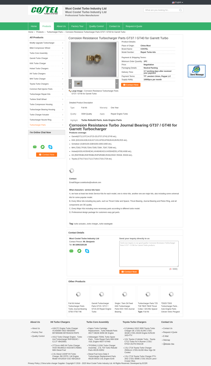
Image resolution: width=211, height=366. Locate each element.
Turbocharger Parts (55, 32)
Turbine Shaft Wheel (38, 99)
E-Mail (166, 336)
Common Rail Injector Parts (41, 89)
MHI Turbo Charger (38, 79)
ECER (144, 363)
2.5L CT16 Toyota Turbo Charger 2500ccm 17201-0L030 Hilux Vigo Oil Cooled (139, 350)
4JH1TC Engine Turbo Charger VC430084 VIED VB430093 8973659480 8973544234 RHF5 (65, 330)
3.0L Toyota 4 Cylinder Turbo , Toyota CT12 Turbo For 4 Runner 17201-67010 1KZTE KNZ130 (139, 341)
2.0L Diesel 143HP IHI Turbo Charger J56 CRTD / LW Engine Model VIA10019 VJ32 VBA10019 (66, 356)
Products (46, 26)
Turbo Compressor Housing (41, 104)
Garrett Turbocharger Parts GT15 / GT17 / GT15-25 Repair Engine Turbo (101, 307)
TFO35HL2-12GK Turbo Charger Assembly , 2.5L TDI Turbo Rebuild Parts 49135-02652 (102, 347)
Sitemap (166, 340)
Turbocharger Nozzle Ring (40, 120)
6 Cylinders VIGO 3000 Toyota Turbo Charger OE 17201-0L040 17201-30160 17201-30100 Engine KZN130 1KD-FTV (139, 331)
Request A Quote (134, 26)
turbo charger (92, 224)
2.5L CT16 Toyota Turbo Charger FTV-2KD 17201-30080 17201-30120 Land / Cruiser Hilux (140, 358)
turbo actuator (80, 224)
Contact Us (114, 26)
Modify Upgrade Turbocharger (42, 43)
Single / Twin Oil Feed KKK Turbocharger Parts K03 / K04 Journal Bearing (124, 307)
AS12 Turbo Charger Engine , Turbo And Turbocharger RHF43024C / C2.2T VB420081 (67, 339)
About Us (61, 26)
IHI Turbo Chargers (38, 74)
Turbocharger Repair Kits (40, 94)
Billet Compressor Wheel (40, 48)
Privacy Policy (34, 363)
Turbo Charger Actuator (39, 115)
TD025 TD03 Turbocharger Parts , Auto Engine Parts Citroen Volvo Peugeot (170, 307)
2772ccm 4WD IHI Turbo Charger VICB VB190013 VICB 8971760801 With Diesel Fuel (67, 347)
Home (34, 26)
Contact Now (132, 85)
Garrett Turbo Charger (39, 58)
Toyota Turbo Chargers (39, 84)
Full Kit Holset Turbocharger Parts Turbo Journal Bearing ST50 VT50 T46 (77, 307)
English (178, 2)
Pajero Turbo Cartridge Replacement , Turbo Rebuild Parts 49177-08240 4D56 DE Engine (102, 330)
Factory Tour (77, 26)
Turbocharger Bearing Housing (42, 109)
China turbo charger (49, 363)
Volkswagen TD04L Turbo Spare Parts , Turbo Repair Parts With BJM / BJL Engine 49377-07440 (103, 339)
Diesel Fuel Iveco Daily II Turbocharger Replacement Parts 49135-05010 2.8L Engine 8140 (102, 356)
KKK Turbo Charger (38, 63)
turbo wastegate (106, 224)
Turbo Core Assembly (39, 53)
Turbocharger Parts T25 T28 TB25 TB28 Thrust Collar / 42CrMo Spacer (148, 306)
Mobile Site (168, 344)
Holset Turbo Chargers (39, 68)
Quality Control (96, 26)
